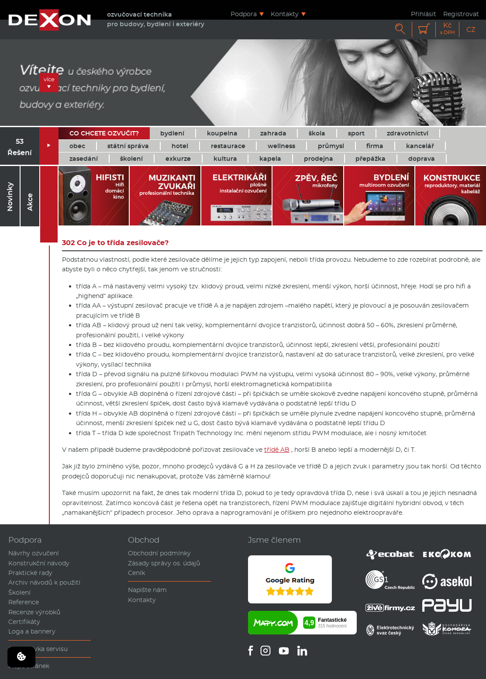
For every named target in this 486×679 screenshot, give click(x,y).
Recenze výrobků (34, 612)
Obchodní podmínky (159, 553)
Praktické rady (30, 573)
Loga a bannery (31, 631)
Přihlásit (423, 13)
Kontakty (285, 13)
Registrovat (461, 13)
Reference (23, 602)
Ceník (136, 573)
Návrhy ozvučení (33, 553)
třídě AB (277, 450)
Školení (19, 592)
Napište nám (147, 590)
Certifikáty (24, 622)
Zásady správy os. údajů (164, 563)
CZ (471, 29)
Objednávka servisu (38, 649)
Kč (447, 28)
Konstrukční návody (38, 563)
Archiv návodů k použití (44, 582)
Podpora (244, 13)
